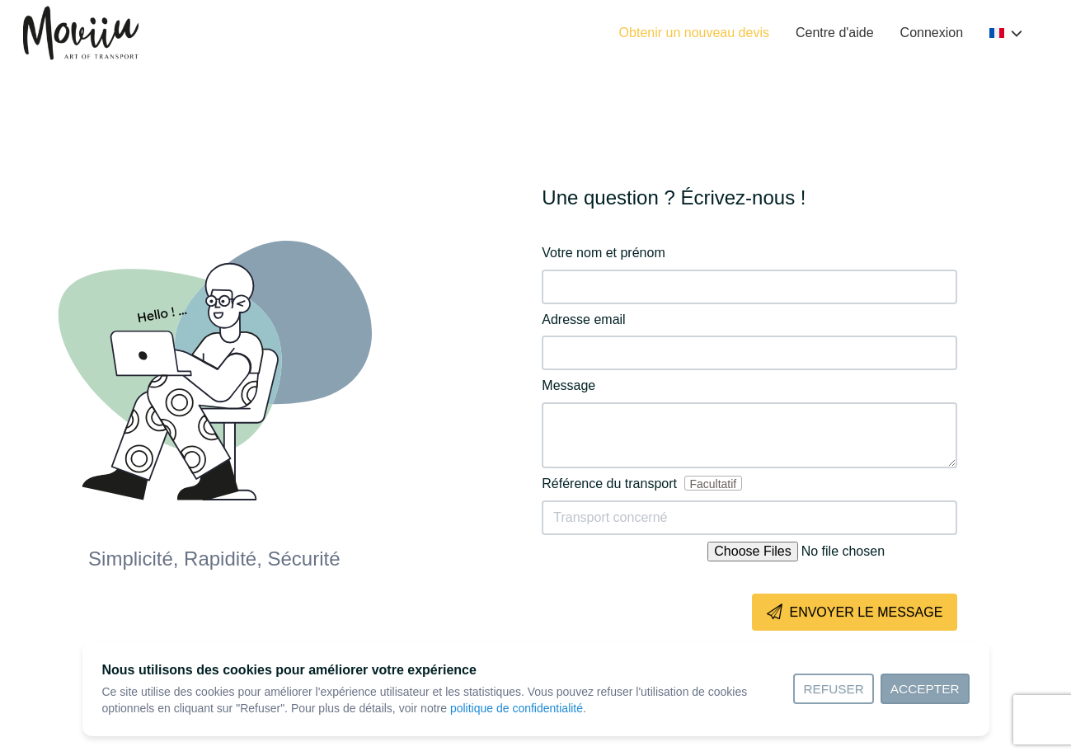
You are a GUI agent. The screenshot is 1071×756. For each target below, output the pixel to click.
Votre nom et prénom (603, 253)
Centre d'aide (835, 33)
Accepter (925, 689)
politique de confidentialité (516, 708)
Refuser (833, 689)
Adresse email (583, 319)
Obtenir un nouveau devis (694, 33)
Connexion (932, 33)
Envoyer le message (854, 612)
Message (568, 385)
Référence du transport (642, 483)
